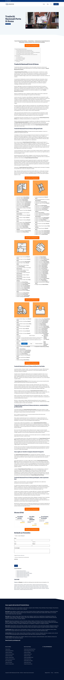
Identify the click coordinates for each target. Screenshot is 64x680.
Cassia (21, 611)
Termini (21, 609)
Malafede (31, 617)
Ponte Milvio (29, 612)
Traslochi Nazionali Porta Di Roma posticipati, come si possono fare (27, 54)
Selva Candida (42, 612)
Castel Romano (42, 616)
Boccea (18, 625)
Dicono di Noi (17, 55)
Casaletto (25, 625)
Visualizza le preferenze (38, 343)
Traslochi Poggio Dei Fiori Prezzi (29, 650)
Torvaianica (43, 634)
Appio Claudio (21, 616)
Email (15, 543)
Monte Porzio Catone (19, 630)
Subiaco (10, 637)
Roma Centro (7, 607)
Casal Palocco (28, 633)
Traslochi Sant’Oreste (27, 662)
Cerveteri (33, 633)
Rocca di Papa (28, 630)
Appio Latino (26, 616)
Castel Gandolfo (24, 629)
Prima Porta (34, 612)
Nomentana (7, 612)
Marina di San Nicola (20, 634)
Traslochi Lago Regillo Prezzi (28, 657)
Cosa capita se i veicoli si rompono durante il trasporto (25, 53)
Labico (46, 636)
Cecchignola (47, 616)
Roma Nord (7, 611)
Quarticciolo (51, 622)
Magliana (47, 625)
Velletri (46, 630)
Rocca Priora (33, 630)
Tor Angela (20, 623)
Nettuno (26, 634)
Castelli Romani (8, 629)
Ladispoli (49, 633)
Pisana (29, 627)
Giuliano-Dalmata (13, 617)
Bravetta (21, 625)
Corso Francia (26, 611)
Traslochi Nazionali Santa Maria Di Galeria (24, 573)
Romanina (55, 617)
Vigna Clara (14, 613)
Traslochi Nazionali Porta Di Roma (21, 49)
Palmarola (18, 612)
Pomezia (53, 636)
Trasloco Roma (7, 649)
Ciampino (29, 629)
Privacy (52, 672)
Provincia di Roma (8, 636)
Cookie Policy (56, 672)
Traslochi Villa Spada (27, 652)
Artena (16, 636)
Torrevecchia (47, 627)
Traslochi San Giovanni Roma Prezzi (29, 649)
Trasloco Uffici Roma (8, 662)
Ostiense (46, 617)
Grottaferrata (47, 629)
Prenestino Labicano (44, 622)
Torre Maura (46, 623)
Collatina (29, 621)
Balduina (14, 611)
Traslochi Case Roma (8, 652)
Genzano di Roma (41, 629)
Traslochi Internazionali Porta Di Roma (39, 584)
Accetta (24, 343)
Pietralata (14, 622)
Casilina (21, 621)
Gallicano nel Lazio (28, 636)
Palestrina (49, 636)
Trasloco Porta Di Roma (27, 584)
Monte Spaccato (13, 627)
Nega (31, 343)
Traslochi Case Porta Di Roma (19, 585)
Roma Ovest (7, 625)
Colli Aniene (37, 621)
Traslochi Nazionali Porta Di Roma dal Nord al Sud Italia (25, 51)
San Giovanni (12, 609)
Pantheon (37, 607)
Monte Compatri (11, 630)
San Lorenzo (17, 609)
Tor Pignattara (31, 623)
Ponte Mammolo (23, 622)
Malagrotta (52, 625)
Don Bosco (52, 616)
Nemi (24, 630)
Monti (34, 607)
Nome (15, 541)
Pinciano (24, 612)
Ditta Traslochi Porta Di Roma (33, 587)
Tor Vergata (42, 623)
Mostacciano (42, 617)
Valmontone (17, 637)
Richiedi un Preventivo (32, 45)
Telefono (34, 543)
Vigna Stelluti (19, 613)
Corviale (38, 625)
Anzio (15, 633)
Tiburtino (15, 623)
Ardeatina (31, 616)
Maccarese (14, 634)
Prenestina (34, 622)
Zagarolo (21, 637)
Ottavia (14, 612)
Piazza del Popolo (42, 607)
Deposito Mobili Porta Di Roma (35, 588)
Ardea (18, 633)
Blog (47, 4)
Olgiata (11, 612)
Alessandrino (11, 621)
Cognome (33, 541)
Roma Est (7, 621)
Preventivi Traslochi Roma (9, 657)
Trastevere (25, 609)
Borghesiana (17, 621)
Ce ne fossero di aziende (21, 59)
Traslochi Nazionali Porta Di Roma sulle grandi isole (24, 50)
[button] (42, 335)
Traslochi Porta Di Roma (18, 584)
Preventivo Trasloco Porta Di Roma (23, 588)
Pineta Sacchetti (25, 627)
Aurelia (11, 611)
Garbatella (7, 617)
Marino (6, 630)
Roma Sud (7, 616)
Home (44, 4)
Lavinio (53, 633)
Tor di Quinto (53, 612)
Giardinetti (53, 621)
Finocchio (42, 621)
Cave (19, 636)
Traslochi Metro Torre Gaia (28, 660)
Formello (38, 611)
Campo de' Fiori (14, 607)
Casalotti (18, 611)
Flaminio (34, 611)
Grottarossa (47, 611)
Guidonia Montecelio (40, 636)
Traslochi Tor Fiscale (27, 655)
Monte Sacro (55, 611)
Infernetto (18, 617)
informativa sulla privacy (20, 555)
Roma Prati (7, 609)
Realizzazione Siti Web (15, 672)
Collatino (33, 621)
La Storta (51, 611)
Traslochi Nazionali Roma (21, 570)
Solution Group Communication (29, 672)
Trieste (6, 613)
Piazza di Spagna (49, 607)
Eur (55, 616)
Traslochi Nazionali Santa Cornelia (23, 572)
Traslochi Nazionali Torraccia (22, 576)
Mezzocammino (37, 617)
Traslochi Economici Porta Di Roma (32, 585)
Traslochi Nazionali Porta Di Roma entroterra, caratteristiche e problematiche (28, 52)
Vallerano (23, 618)
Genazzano (34, 636)
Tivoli (13, 637)
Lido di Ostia (27, 617)
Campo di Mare (22, 633)
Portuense (50, 617)
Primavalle (42, 627)
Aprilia (14, 636)
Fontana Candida (47, 621)
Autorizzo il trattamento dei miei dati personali (22, 557)
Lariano (55, 629)
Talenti (46, 612)
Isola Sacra (46, 633)
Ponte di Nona (29, 622)
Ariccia (19, 629)
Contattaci (56, 4)
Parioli (21, 612)
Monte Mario (7, 627)
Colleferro (22, 636)
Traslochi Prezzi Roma (8, 655)
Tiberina (49, 612)
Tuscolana (19, 618)
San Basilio (56, 622)
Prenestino (38, 622)
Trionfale (9, 613)
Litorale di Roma (8, 633)
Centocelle (25, 621)
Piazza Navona (55, 607)
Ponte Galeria (33, 627)
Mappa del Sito (47, 672)
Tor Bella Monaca (25, 623)
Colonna (32, 629)
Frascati (36, 629)
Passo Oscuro (33, 634)
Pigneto (18, 622)
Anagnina (14, 616)
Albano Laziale (14, 629)
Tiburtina (12, 623)
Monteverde (19, 627)
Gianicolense (43, 625)
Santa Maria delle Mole (40, 630)
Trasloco (15, 582)
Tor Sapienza (36, 623)
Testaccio (7, 618)
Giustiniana (42, 611)
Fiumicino (37, 633)
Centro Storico (25, 607)
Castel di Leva (36, 616)
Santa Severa (38, 634)
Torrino (16, 618)
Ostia (29, 634)
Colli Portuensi (34, 625)
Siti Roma (21, 672)
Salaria (37, 612)
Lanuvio (51, 629)
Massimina (56, 625)
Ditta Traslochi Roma (8, 660)
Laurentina (22, 617)
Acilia (11, 616)
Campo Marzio (20, 607)
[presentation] (21, 562)
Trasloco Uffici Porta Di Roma (22, 587)
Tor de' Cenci (11, 618)
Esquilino (30, 607)
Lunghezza (10, 622)
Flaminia (30, 611)
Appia (17, 616)
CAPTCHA (16, 559)
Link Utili (18, 61)
